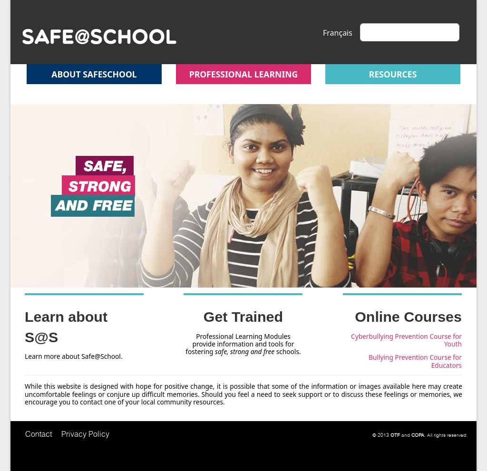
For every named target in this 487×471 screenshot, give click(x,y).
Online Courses (408, 316)
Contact (38, 434)
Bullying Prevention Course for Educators (415, 361)
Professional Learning (243, 74)
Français (337, 33)
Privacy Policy (85, 434)
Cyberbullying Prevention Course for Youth (406, 340)
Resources (393, 74)
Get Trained (243, 316)
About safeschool (93, 74)
